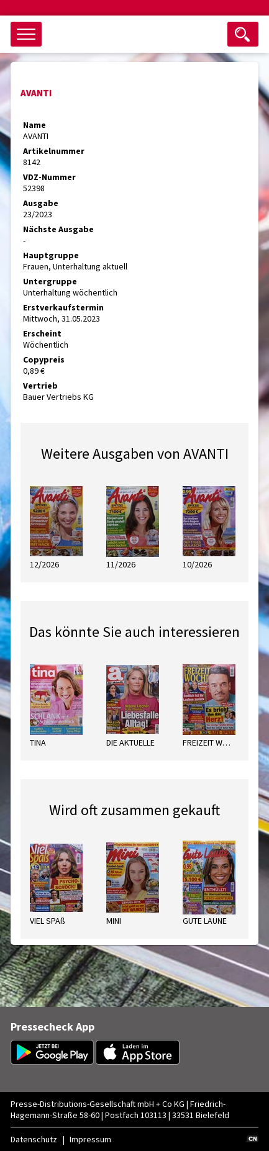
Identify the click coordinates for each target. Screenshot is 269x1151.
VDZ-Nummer (49, 177)
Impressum (90, 1139)
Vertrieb (40, 385)
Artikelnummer (53, 150)
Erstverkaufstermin (63, 307)
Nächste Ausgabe (58, 229)
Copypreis (44, 359)
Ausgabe (40, 203)
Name (34, 124)
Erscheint (42, 333)
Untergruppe (50, 281)
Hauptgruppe (51, 255)
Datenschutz (34, 1139)
